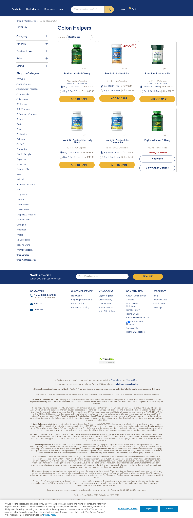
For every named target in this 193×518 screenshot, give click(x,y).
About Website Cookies (137, 318)
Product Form (32, 51)
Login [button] (123, 9)
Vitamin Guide (160, 300)
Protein (20, 235)
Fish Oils (20, 180)
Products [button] (17, 9)
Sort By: (61, 38)
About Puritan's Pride (136, 296)
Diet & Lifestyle (23, 155)
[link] (85, 362)
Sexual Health (23, 240)
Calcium (20, 139)
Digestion (21, 160)
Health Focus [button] (33, 9)
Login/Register (106, 296)
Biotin (19, 124)
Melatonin (21, 200)
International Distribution (132, 305)
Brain (19, 129)
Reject (149, 509)
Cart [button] (132, 9)
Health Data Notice (135, 332)
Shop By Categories (26, 21)
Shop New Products (26, 215)
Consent (169, 509)
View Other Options (157, 168)
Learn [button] (61, 9)
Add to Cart (77, 99)
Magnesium (22, 195)
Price (32, 58)
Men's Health (22, 205)
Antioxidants (22, 99)
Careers (130, 300)
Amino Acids (22, 94)
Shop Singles (22, 255)
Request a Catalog (80, 308)
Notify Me (157, 159)
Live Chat (38, 310)
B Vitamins (21, 104)
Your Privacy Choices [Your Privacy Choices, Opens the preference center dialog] (128, 509)
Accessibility (132, 328)
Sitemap (157, 308)
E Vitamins (21, 165)
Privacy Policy (133, 310)
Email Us (38, 304)
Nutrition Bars (23, 220)
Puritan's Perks (106, 308)
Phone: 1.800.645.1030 (45, 295)
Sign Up (148, 276)
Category (32, 36)
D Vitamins (21, 149)
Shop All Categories (26, 260)
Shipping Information (81, 300)
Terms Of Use (133, 314)
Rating (32, 66)
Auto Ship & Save (107, 311)
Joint (18, 190)
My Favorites (105, 304)
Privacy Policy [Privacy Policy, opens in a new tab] (49, 515)
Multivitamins (22, 210)
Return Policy (77, 304)
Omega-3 (21, 225)
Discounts (49, 9)
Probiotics (21, 230)
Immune (20, 79)
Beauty (19, 119)
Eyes (18, 175)
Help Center (77, 296)
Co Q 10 (20, 144)
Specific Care (23, 245)
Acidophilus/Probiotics (27, 89)
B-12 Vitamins (22, 109)
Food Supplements (25, 185)
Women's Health (24, 250)
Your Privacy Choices (134, 323)
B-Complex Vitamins (26, 114)
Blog (155, 296)
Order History (105, 300)
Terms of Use (131, 380)
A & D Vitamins (23, 84)
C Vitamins (21, 134)
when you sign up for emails (46, 277)
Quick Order (159, 304)
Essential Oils (22, 170)
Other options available (77, 83)
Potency (32, 44)
